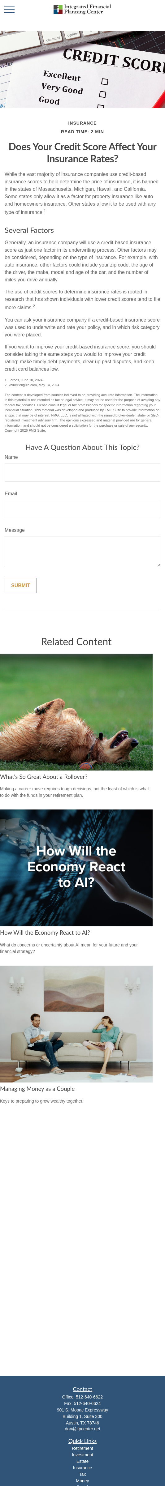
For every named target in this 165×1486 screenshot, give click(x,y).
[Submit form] (21, 585)
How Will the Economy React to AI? (45, 932)
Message (15, 530)
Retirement (82, 1448)
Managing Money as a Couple (37, 1088)
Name (11, 457)
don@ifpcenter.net (82, 1428)
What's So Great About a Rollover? (44, 776)
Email (11, 493)
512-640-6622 (89, 1396)
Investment (82, 1454)
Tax (82, 1474)
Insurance (82, 1467)
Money (82, 1480)
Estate (82, 1461)
